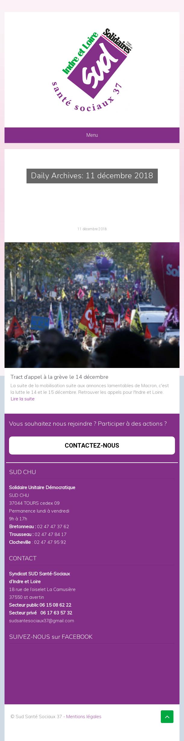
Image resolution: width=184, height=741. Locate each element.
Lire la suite (23, 399)
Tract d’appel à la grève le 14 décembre (59, 377)
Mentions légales (83, 716)
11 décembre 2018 (92, 229)
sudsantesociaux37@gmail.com (41, 620)
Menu (92, 135)
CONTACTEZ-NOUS (92, 445)
